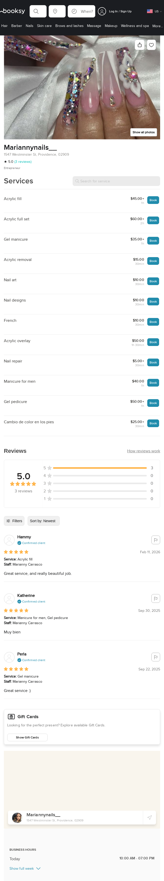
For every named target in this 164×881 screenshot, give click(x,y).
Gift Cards (17, 716)
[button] (38, 11)
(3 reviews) (22, 161)
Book (153, 200)
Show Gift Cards (27, 735)
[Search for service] (116, 181)
